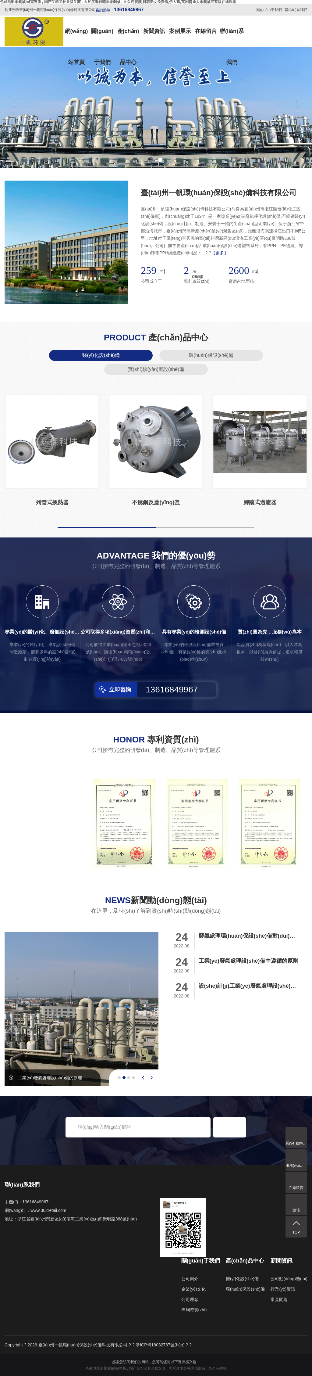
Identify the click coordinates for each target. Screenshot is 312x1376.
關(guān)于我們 (269, 10)
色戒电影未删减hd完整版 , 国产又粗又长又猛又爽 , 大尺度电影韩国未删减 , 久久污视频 (155, 1368)
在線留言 (206, 31)
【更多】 (219, 252)
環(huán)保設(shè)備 (211, 355)
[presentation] (143, 1078)
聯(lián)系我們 (296, 10)
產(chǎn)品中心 (128, 37)
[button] (152, 160)
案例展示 (180, 31)
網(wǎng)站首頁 (76, 37)
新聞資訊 (154, 31)
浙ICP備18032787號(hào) (160, 1344)
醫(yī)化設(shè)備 (101, 355)
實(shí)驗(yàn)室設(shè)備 (156, 369)
